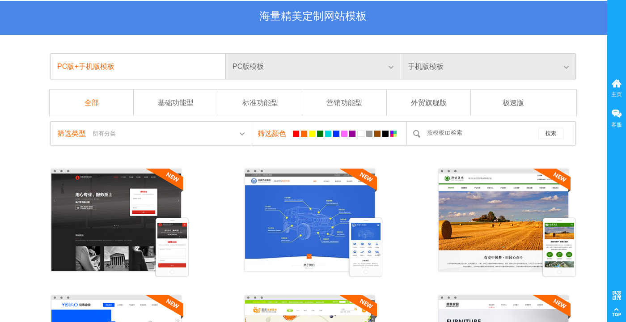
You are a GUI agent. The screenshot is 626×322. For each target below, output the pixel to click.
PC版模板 (248, 66)
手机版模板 (426, 66)
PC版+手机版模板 (85, 66)
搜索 (551, 133)
